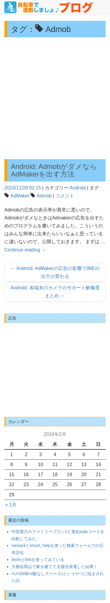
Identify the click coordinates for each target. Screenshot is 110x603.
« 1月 (10, 504)
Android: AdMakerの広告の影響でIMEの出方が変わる (55, 272)
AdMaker (20, 195)
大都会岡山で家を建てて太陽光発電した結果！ (54, 566)
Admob (44, 195)
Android (78, 187)
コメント (64, 195)
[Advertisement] (55, 98)
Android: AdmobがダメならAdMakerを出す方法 (54, 170)
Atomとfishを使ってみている (37, 559)
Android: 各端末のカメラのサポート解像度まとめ (54, 291)
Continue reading (25, 249)
